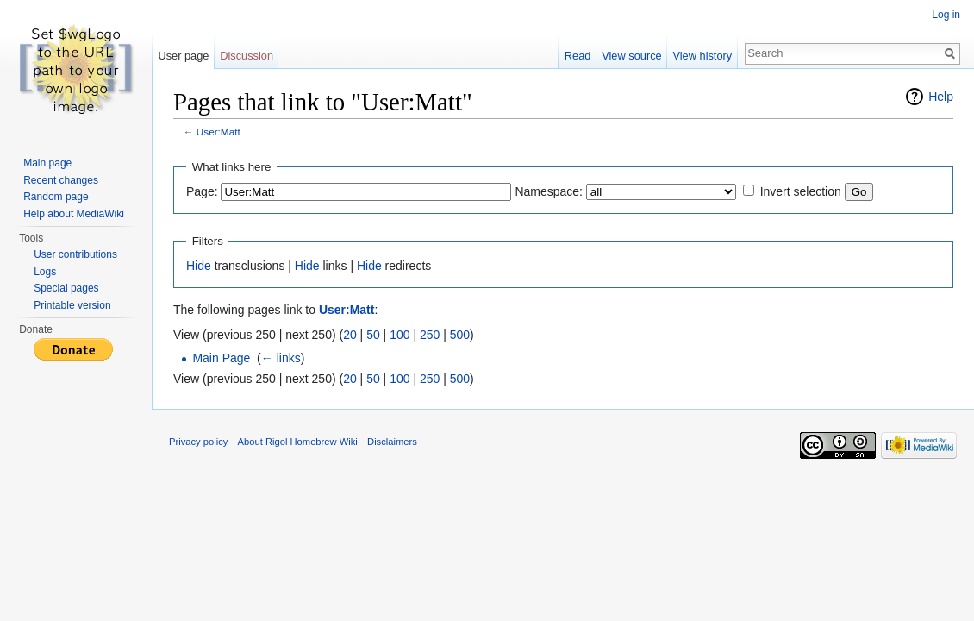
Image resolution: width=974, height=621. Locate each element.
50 (373, 335)
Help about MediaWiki (73, 214)
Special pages (66, 288)
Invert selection (800, 191)
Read (578, 55)
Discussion (246, 55)
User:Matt (218, 131)
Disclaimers (392, 441)
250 (430, 335)
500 (460, 335)
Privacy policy (198, 441)
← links (281, 358)
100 (399, 335)
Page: (202, 191)
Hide (198, 266)
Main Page (221, 358)
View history (702, 55)
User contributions (75, 254)
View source (631, 55)
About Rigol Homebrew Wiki (298, 441)
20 (350, 335)
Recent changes (60, 180)
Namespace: (549, 191)
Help (940, 97)
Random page (55, 197)
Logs (45, 272)
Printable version (72, 305)
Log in (946, 15)
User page (183, 55)
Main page (47, 163)
